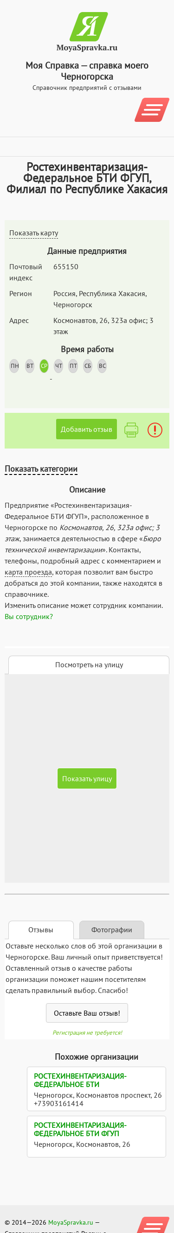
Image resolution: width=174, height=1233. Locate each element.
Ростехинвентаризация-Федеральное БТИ (80, 1080)
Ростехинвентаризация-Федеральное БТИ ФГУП (80, 1129)
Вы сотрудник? (29, 616)
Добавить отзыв (86, 429)
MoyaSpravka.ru (70, 1222)
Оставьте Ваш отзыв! (87, 1013)
